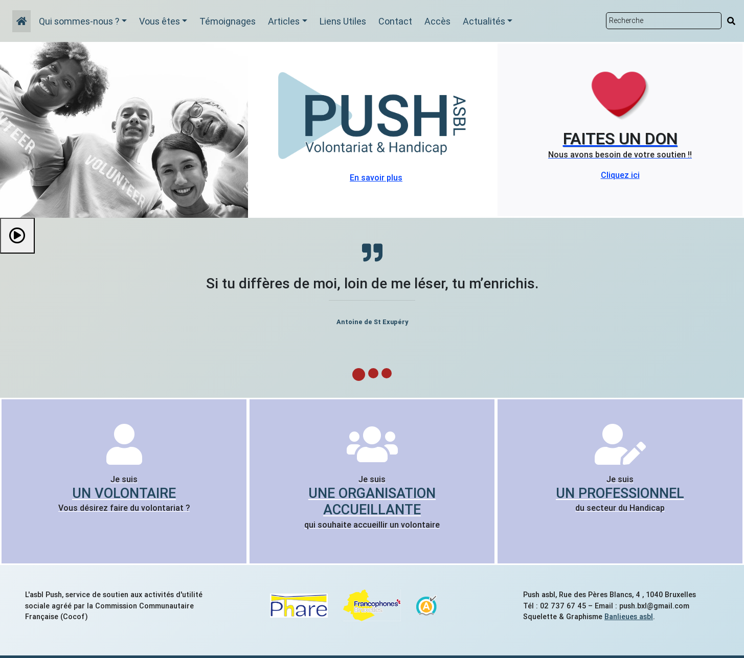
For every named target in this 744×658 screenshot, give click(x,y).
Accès (437, 21)
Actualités (484, 21)
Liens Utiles (343, 21)
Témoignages (227, 21)
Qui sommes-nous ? (79, 21)
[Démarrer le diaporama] (17, 236)
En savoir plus (376, 177)
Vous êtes (159, 21)
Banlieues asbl (628, 616)
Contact (395, 21)
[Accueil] (21, 21)
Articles (284, 21)
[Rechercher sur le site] (664, 20)
